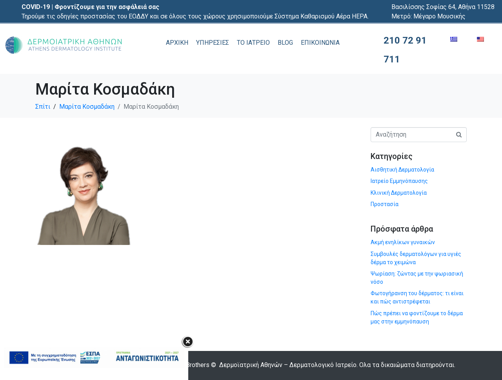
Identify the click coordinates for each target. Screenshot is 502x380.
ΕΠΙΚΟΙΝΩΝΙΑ (320, 42)
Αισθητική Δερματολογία (402, 169)
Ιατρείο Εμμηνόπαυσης (399, 181)
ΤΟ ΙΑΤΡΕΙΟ (253, 42)
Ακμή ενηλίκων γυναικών (403, 242)
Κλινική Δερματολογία (399, 193)
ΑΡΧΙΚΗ (177, 42)
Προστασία (384, 204)
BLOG (285, 42)
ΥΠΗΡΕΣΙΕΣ (212, 42)
